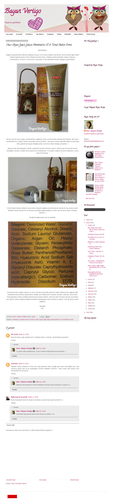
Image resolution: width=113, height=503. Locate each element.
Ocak (90, 308)
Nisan (90, 300)
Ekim (90, 282)
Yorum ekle (11, 425)
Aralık (90, 225)
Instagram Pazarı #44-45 (96, 234)
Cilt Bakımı (29, 34)
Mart (89, 303)
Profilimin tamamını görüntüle (94, 134)
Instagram (50, 34)
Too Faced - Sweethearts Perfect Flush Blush (96, 262)
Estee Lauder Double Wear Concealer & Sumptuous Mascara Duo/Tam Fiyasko (95, 189)
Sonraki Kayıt (10, 480)
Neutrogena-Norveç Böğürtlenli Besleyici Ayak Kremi (95, 274)
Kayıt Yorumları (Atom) (18, 483)
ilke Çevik (14, 334)
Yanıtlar (15, 344)
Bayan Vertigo (22, 12)
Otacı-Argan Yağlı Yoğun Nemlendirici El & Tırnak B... (96, 267)
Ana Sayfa (9, 34)
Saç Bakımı (40, 34)
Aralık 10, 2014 (24, 334)
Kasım (90, 279)
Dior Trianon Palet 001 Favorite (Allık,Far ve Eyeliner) (99, 166)
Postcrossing (90, 34)
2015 (88, 220)
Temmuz (91, 291)
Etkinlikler (68, 34)
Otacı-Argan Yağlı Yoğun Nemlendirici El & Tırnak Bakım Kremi (54, 319)
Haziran (91, 294)
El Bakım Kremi (24, 319)
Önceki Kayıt (74, 480)
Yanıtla (13, 340)
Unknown (14, 363)
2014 (88, 223)
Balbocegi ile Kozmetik (19, 397)
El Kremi (32, 319)
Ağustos (91, 288)
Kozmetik (19, 34)
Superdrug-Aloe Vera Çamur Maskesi (95, 247)
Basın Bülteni (78, 34)
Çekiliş (59, 34)
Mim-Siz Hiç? (90, 198)
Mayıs (90, 297)
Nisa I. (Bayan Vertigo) (24, 348)
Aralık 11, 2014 (41, 348)
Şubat (90, 306)
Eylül (90, 285)
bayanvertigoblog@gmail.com (94, 141)
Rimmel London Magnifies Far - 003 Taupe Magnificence (100, 154)
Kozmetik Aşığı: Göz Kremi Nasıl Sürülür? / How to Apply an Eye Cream (100, 177)
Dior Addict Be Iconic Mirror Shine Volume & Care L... (96, 229)
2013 (88, 312)
